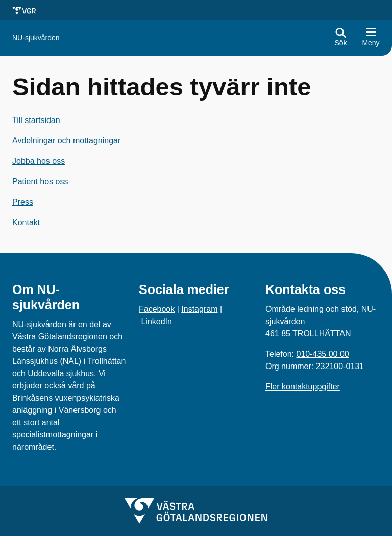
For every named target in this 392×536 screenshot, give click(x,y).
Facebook (157, 309)
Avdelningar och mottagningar (66, 140)
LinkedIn (156, 321)
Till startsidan (36, 120)
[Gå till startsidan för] (36, 38)
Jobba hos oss (38, 161)
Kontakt (26, 222)
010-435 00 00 (322, 354)
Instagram (199, 309)
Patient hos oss (40, 181)
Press (22, 202)
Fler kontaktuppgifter (302, 386)
